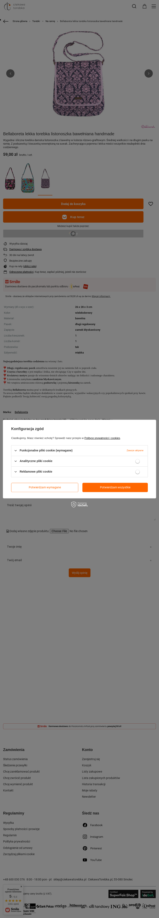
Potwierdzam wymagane (45, 487)
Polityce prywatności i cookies (102, 438)
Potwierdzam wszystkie (115, 487)
